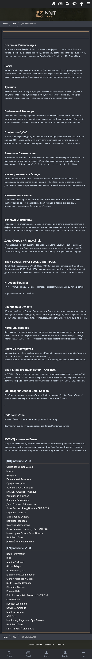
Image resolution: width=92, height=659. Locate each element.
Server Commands (16, 607)
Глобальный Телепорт (19, 111)
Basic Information (15, 553)
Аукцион (10, 87)
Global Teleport (14, 566)
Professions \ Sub (15, 570)
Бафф (8, 66)
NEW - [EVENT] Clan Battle (20, 628)
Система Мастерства (18, 348)
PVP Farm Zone (14, 415)
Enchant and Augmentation (20, 574)
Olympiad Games (15, 587)
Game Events (13, 599)
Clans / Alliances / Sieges (20, 578)
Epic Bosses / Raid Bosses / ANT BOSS (27, 595)
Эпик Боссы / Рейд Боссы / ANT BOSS (30, 261)
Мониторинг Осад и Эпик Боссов (26, 390)
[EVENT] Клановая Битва (20, 439)
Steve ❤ (38, 645)
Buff (8, 558)
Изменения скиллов (18, 195)
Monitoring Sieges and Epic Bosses (25, 620)
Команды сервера (16, 327)
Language (49, 645)
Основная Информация (20, 45)
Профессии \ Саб (15, 132)
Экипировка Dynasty (18, 307)
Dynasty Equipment (16, 603)
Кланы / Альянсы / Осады (22, 174)
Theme (60, 645)
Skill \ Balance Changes (18, 583)
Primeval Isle (13, 591)
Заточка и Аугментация (20, 153)
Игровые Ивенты (16, 282)
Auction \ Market (15, 562)
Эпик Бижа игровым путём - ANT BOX (30, 369)
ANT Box (11, 616)
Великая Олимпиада (18, 219)
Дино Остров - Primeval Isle (22, 240)
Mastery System (15, 612)
